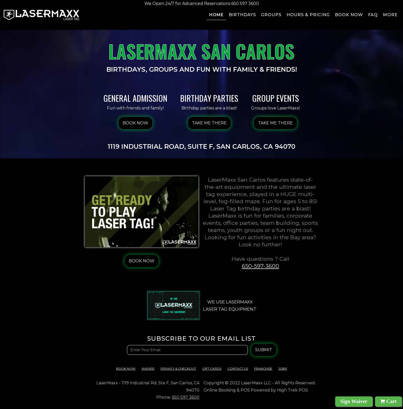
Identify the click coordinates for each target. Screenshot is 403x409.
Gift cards (211, 368)
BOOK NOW (135, 122)
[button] (390, 16)
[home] (41, 15)
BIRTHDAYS (242, 14)
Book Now (125, 368)
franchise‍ (263, 368)
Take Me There (209, 122)
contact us (237, 368)
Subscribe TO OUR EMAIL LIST (201, 338)
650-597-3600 (260, 266)
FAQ (373, 14)
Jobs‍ (282, 368)
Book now (349, 14)
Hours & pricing (308, 14)
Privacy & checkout (178, 368)
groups (271, 14)
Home (216, 14)
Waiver (148, 368)
